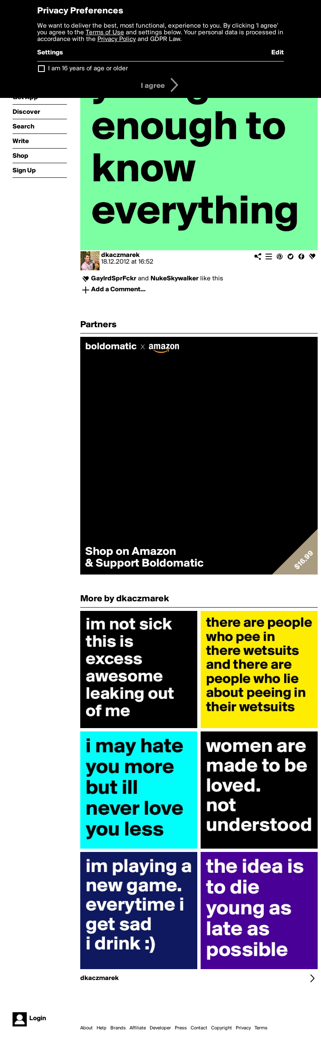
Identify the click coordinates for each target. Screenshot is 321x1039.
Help (102, 1028)
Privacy (243, 1028)
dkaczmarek (120, 255)
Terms (261, 1028)
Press (181, 1028)
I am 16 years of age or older (88, 68)
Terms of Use (105, 32)
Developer (160, 1028)
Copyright (221, 1028)
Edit (277, 52)
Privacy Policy (116, 39)
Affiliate (138, 1028)
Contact (199, 1028)
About (86, 1028)
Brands (118, 1028)
